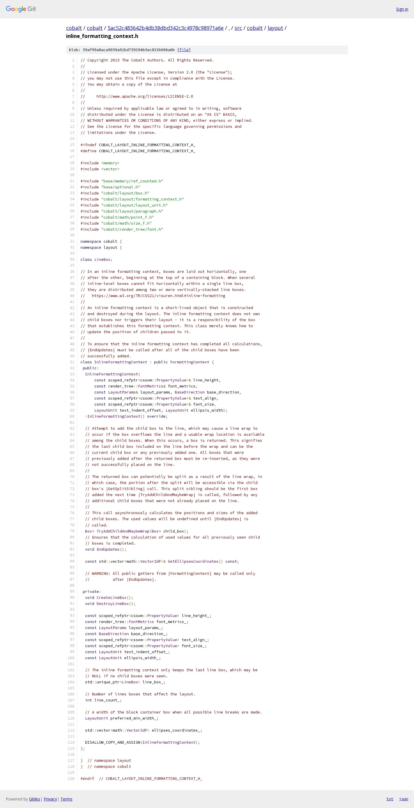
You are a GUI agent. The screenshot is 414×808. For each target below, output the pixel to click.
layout (275, 27)
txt (389, 798)
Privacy (50, 799)
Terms (66, 799)
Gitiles (34, 799)
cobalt (74, 27)
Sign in (402, 9)
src (238, 27)
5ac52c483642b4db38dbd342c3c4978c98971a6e (166, 27)
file (184, 49)
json (403, 798)
